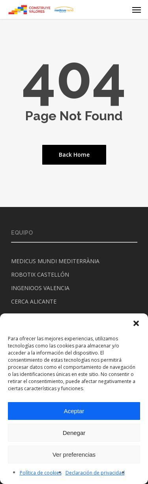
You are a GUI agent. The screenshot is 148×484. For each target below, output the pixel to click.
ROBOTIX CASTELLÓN (40, 274)
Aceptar (74, 411)
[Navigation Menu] (136, 9)
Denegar (74, 432)
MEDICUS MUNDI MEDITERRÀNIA (55, 261)
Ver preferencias (74, 454)
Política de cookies (41, 472)
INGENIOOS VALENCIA (40, 288)
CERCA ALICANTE (33, 301)
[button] (136, 323)
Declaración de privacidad (95, 472)
